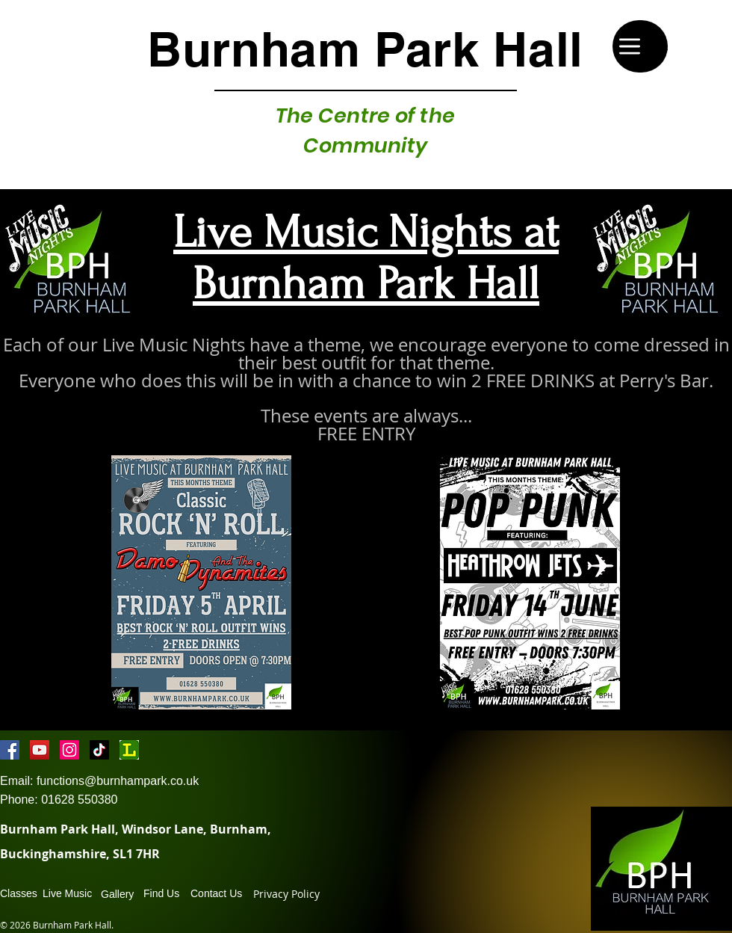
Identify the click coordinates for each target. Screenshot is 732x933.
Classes (18, 893)
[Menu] (640, 46)
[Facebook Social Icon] (9, 750)
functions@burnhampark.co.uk (118, 781)
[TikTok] (99, 750)
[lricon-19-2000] (129, 750)
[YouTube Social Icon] (39, 750)
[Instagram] (69, 750)
